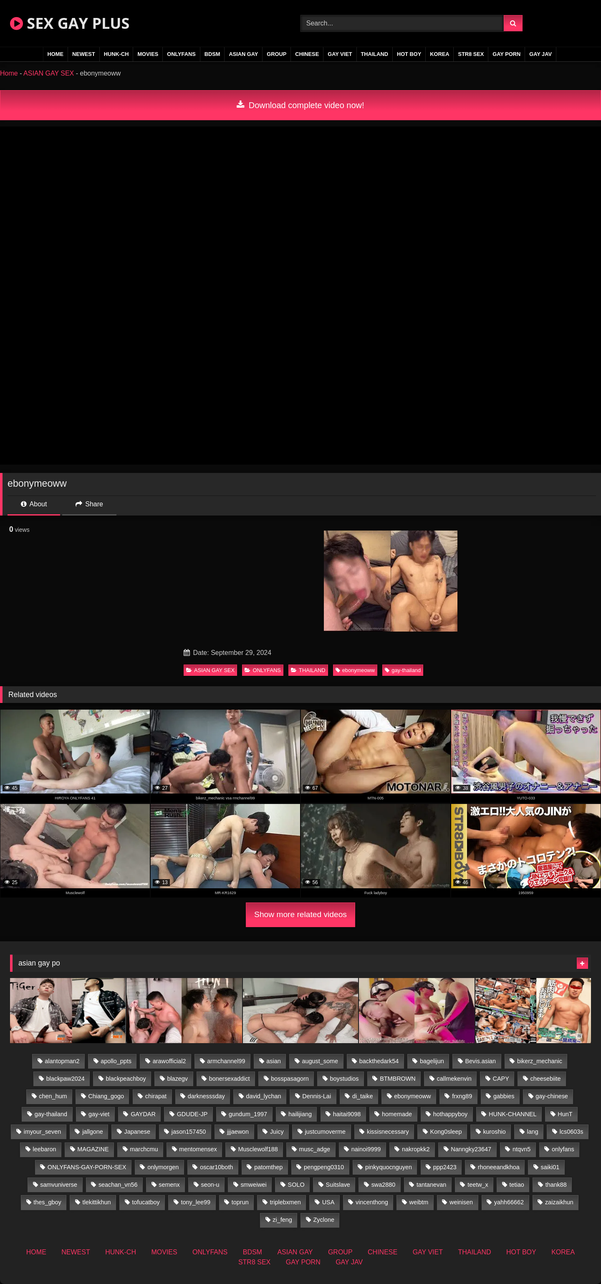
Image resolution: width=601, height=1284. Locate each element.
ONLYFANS (181, 54)
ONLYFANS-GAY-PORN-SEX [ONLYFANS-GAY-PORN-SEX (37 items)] (87, 1167)
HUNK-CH (116, 54)
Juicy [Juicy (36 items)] (277, 1131)
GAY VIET (340, 54)
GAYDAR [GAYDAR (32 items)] (143, 1114)
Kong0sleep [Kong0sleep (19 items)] (446, 1131)
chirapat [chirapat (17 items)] (156, 1096)
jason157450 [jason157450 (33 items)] (189, 1131)
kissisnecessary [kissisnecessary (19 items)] (388, 1131)
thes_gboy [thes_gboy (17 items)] (47, 1202)
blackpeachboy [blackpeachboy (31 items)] (126, 1078)
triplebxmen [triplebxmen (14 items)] (285, 1202)
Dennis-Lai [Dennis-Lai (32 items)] (316, 1096)
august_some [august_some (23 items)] (320, 1061)
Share (89, 504)
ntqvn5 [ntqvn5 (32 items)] (521, 1149)
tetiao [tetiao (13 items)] (517, 1184)
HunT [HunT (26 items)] (565, 1114)
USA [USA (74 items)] (328, 1202)
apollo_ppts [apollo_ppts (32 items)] (116, 1061)
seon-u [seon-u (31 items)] (210, 1184)
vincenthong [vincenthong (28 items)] (372, 1202)
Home (9, 73)
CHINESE (307, 54)
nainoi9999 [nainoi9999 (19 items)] (366, 1149)
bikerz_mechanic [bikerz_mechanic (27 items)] (539, 1061)
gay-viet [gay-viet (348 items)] (98, 1114)
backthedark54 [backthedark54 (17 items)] (379, 1061)
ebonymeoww (355, 670)
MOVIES (147, 54)
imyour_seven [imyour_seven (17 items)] (42, 1131)
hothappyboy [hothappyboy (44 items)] (450, 1114)
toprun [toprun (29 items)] (240, 1202)
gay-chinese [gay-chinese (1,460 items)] (551, 1096)
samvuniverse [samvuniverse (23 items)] (58, 1184)
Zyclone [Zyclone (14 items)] (323, 1219)
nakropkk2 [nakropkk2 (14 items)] (415, 1149)
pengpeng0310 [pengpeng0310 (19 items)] (324, 1167)
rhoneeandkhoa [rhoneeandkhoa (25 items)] (499, 1167)
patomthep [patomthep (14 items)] (268, 1167)
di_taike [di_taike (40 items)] (362, 1096)
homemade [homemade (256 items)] (397, 1114)
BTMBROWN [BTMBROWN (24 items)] (398, 1078)
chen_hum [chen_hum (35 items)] (53, 1096)
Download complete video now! (300, 105)
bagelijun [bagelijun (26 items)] (432, 1061)
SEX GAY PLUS (69, 23)
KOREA (439, 54)
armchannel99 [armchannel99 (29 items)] (226, 1061)
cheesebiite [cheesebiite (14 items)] (545, 1078)
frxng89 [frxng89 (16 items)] (462, 1096)
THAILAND (374, 54)
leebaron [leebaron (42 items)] (44, 1149)
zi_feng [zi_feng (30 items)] (282, 1219)
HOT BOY (409, 54)
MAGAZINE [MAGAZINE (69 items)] (93, 1149)
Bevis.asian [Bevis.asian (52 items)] (480, 1061)
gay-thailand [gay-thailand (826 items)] (51, 1114)
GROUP (276, 54)
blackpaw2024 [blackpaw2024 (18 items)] (65, 1078)
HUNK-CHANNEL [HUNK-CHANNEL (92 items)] (512, 1114)
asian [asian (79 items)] (273, 1061)
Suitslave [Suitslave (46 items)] (338, 1184)
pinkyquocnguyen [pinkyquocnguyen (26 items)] (388, 1167)
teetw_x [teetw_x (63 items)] (477, 1184)
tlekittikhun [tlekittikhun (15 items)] (97, 1202)
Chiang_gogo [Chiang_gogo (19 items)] (106, 1096)
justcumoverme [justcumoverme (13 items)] (325, 1131)
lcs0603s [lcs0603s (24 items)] (571, 1131)
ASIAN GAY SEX (48, 73)
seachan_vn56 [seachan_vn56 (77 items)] (118, 1184)
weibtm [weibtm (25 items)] (419, 1202)
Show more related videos (300, 914)
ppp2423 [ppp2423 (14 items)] (445, 1167)
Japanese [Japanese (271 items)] (137, 1131)
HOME (55, 54)
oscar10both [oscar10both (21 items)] (216, 1167)
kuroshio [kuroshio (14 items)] (494, 1131)
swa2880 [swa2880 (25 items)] (383, 1184)
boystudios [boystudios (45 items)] (344, 1078)
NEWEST (83, 54)
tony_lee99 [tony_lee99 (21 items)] (195, 1202)
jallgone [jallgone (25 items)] (92, 1131)
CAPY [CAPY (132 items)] (501, 1078)
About (34, 504)
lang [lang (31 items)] (532, 1131)
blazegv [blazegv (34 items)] (177, 1078)
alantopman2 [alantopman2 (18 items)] (62, 1061)
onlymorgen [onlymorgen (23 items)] (163, 1167)
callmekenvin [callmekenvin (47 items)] (454, 1078)
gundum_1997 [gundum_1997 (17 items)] (248, 1114)
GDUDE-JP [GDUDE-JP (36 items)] (192, 1114)
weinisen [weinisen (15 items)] (461, 1202)
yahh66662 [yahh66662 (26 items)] (509, 1202)
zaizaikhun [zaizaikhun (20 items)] (559, 1202)
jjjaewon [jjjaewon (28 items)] (238, 1131)
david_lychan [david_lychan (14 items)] (263, 1096)
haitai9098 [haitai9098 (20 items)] (347, 1114)
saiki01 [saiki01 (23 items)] (550, 1167)
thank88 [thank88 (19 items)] (556, 1184)
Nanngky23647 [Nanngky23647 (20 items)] (471, 1149)
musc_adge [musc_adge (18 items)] (314, 1149)
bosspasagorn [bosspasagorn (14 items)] (289, 1078)
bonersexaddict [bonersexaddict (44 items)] (229, 1078)
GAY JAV (540, 54)
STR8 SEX (471, 54)
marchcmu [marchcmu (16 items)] (144, 1149)
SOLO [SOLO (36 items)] (296, 1184)
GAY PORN (506, 54)
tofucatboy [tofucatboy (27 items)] (145, 1202)
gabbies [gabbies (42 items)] (503, 1096)
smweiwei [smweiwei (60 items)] (253, 1184)
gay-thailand (403, 670)
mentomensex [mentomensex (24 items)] (198, 1149)
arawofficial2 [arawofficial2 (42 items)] (169, 1061)
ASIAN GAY (243, 54)
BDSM (212, 54)
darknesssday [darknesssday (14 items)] (206, 1096)
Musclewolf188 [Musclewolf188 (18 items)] (258, 1149)
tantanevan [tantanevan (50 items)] (431, 1184)
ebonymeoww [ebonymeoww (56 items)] (412, 1096)
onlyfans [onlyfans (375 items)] (563, 1149)
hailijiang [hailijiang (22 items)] (300, 1114)
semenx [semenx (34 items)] (169, 1184)
